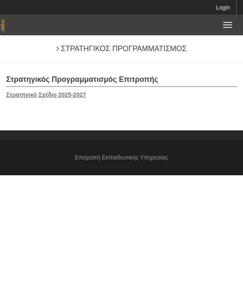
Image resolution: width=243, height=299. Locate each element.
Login (223, 7)
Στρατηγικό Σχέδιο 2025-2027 (46, 94)
